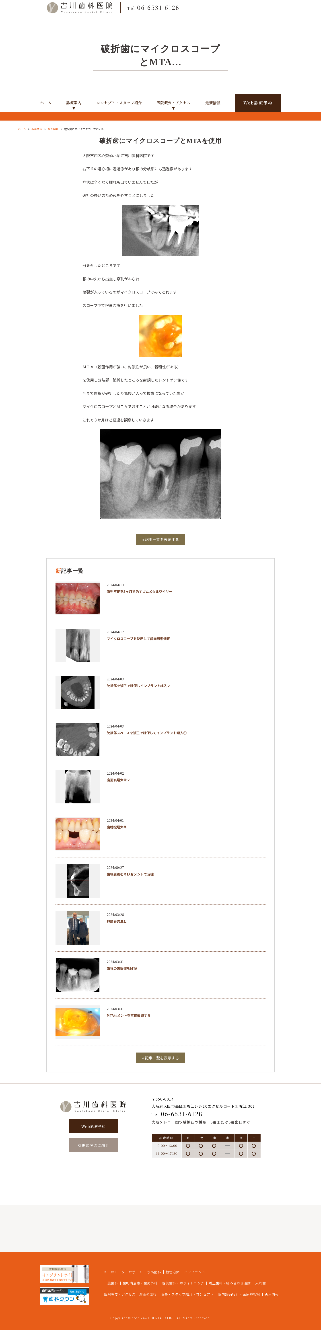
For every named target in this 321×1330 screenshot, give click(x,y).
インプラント (194, 1272)
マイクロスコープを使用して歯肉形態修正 (138, 638)
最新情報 (212, 102)
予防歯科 (154, 1272)
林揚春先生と (117, 921)
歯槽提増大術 (117, 827)
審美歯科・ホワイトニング (183, 1283)
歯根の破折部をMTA (122, 968)
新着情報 (36, 129)
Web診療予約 (258, 103)
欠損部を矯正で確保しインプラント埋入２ (138, 685)
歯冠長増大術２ (118, 780)
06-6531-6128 (177, 1113)
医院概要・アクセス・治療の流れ (130, 1294)
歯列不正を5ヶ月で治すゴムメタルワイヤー (139, 591)
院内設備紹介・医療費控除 (239, 1294)
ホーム (45, 102)
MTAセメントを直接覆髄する (128, 1015)
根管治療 (173, 1272)
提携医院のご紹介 (93, 1145)
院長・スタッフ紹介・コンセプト (187, 1294)
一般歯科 (111, 1283)
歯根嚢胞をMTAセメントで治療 (130, 874)
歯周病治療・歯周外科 (140, 1283)
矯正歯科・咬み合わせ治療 (230, 1283)
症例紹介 (53, 129)
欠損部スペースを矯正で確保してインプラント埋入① (147, 732)
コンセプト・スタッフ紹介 (119, 102)
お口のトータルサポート (123, 1272)
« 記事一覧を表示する (160, 539)
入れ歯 (260, 1283)
